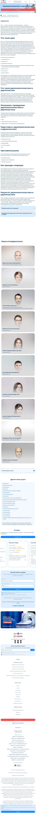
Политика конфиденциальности (18, 770)
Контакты (18, 727)
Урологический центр (18, 673)
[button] (33, 470)
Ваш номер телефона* (5, 583)
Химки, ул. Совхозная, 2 (18, 740)
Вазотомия (5, 488)
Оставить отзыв (18, 537)
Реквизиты (18, 714)
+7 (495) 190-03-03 (18, 606)
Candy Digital (21, 775)
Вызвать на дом (17, 1)
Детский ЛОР (6, 496)
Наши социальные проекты (18, 677)
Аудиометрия (6, 487)
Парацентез (5, 506)
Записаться (18, 9)
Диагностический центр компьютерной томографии (18, 675)
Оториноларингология (7, 470)
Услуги (18, 659)
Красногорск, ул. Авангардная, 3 (18, 758)
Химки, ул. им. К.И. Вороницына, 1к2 (18, 743)
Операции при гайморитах (9, 505)
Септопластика (6, 510)
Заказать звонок (18, 719)
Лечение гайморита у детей (9, 503)
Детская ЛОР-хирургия (8, 494)
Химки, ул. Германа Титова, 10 (18, 745)
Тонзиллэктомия (6, 515)
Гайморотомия (6, 492)
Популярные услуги (18, 662)
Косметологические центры (18, 669)
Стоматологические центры (18, 666)
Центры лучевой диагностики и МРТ (18, 671)
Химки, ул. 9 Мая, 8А (18, 747)
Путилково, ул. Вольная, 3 (18, 752)
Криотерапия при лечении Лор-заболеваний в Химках (15, 499)
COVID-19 (18, 696)
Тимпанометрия (6, 512)
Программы (18, 694)
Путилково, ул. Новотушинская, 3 (18, 750)
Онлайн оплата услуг (18, 703)
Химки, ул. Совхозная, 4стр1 (18, 738)
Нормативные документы (18, 710)
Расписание (18, 692)
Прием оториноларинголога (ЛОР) (10, 508)
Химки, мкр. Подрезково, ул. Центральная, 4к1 (18, 749)
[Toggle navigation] (34, 1)
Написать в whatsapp (18, 723)
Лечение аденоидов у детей (9, 501)
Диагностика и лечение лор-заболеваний (12, 497)
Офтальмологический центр (18, 664)
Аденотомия (5, 483)
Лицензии (18, 712)
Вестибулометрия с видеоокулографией (12, 490)
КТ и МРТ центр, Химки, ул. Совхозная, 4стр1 (18, 756)
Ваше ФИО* (4, 578)
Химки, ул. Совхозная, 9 (18, 736)
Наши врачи (18, 690)
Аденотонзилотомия (7, 485)
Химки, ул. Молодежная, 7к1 (18, 742)
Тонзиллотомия (6, 514)
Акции (18, 688)
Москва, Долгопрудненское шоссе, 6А (18, 754)
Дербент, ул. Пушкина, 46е (18, 759)
